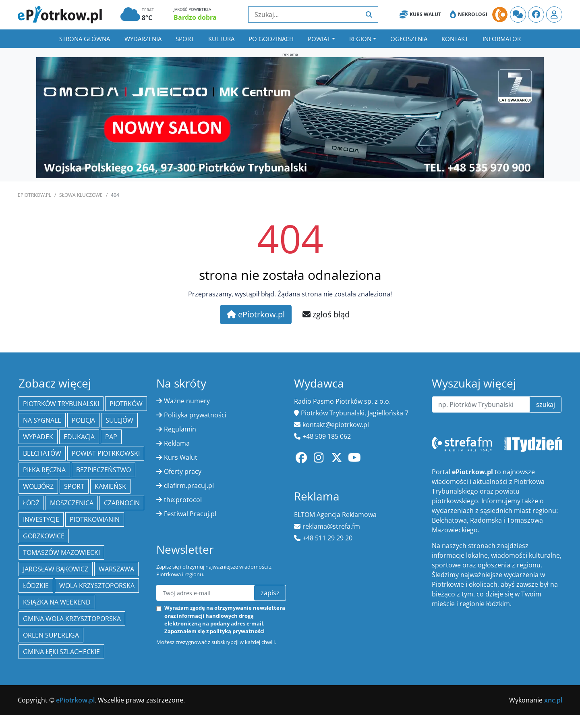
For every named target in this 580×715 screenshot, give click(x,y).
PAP (111, 436)
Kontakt (454, 39)
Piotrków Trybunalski (61, 403)
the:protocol (183, 499)
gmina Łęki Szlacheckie (61, 651)
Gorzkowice (43, 536)
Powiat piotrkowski (106, 453)
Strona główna (84, 39)
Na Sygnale (42, 420)
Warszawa (116, 569)
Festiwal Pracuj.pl (190, 513)
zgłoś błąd (326, 314)
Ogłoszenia (408, 39)
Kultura (221, 39)
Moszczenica (71, 502)
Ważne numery (187, 400)
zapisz (270, 592)
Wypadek (38, 436)
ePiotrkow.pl (34, 195)
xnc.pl (553, 700)
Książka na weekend (57, 602)
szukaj (545, 404)
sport (74, 486)
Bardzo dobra (195, 17)
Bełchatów (42, 453)
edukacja (79, 436)
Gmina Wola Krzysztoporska (72, 618)
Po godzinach (271, 39)
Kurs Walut (420, 14)
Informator (502, 39)
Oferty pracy (182, 471)
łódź (31, 502)
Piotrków (126, 403)
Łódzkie (36, 585)
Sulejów (119, 420)
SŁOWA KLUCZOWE (81, 195)
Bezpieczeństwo (103, 469)
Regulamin (180, 429)
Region (360, 39)
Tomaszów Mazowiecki (61, 552)
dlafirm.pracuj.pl (189, 485)
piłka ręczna (44, 469)
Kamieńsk (110, 486)
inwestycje (41, 519)
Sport (185, 39)
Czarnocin (122, 502)
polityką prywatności (237, 631)
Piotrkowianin (95, 519)
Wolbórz (38, 486)
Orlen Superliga (51, 635)
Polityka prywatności (195, 415)
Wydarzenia (143, 39)
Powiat (319, 39)
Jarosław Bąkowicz (55, 569)
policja (83, 420)
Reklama (177, 443)
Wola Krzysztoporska (97, 585)
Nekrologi (468, 14)
